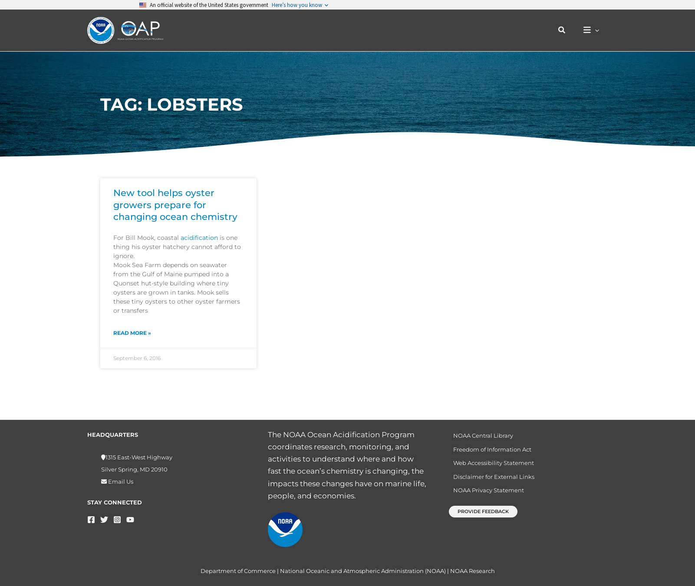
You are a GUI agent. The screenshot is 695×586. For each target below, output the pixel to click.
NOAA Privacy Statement (485, 495)
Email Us (120, 481)
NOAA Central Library (480, 435)
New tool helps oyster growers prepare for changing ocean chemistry (175, 204)
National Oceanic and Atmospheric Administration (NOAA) (363, 570)
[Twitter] (104, 520)
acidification (199, 238)
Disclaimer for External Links (490, 480)
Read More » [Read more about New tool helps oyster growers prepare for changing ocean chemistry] (132, 333)
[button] (566, 30)
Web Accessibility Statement (490, 465)
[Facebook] (91, 520)
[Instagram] (117, 520)
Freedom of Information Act (489, 450)
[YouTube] (130, 520)
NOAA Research (472, 570)
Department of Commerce (238, 570)
